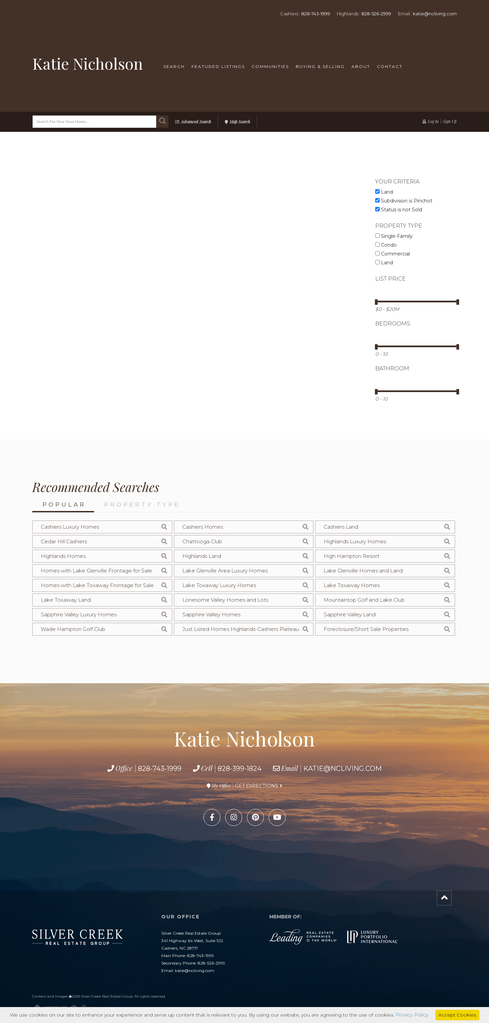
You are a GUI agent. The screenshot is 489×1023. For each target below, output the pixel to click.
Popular (64, 504)
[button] (162, 122)
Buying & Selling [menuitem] (320, 66)
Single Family (394, 236)
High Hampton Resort (351, 556)
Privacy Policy (412, 1015)
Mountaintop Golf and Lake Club (364, 600)
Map (112, 257)
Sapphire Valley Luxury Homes (78, 614)
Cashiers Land (341, 527)
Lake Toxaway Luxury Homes (219, 585)
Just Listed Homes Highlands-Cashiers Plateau (240, 629)
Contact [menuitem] (389, 66)
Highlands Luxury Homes (355, 541)
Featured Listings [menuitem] (218, 66)
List (43, 257)
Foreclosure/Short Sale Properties (366, 629)
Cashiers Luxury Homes (70, 527)
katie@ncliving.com (435, 13)
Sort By (149, 258)
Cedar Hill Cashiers (64, 541)
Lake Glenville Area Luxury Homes (225, 570)
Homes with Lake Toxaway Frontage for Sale (97, 585)
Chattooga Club (202, 541)
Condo (386, 245)
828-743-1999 (315, 13)
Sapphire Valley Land (350, 614)
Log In (433, 121)
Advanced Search (196, 121)
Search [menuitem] (174, 66)
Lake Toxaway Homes (352, 585)
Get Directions (256, 786)
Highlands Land (201, 556)
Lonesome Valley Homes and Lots (225, 600)
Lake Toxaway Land (66, 600)
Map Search (240, 121)
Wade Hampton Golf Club (73, 629)
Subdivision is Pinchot (403, 201)
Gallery (77, 257)
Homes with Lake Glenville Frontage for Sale (96, 570)
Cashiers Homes (202, 527)
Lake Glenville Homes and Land (363, 570)
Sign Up (450, 121)
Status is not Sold (398, 210)
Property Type (142, 504)
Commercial (392, 254)
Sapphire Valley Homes (211, 614)
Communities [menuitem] (270, 66)
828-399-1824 (239, 768)
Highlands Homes (63, 556)
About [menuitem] (360, 66)
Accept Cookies (457, 1015)
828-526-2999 (376, 13)
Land (384, 192)
